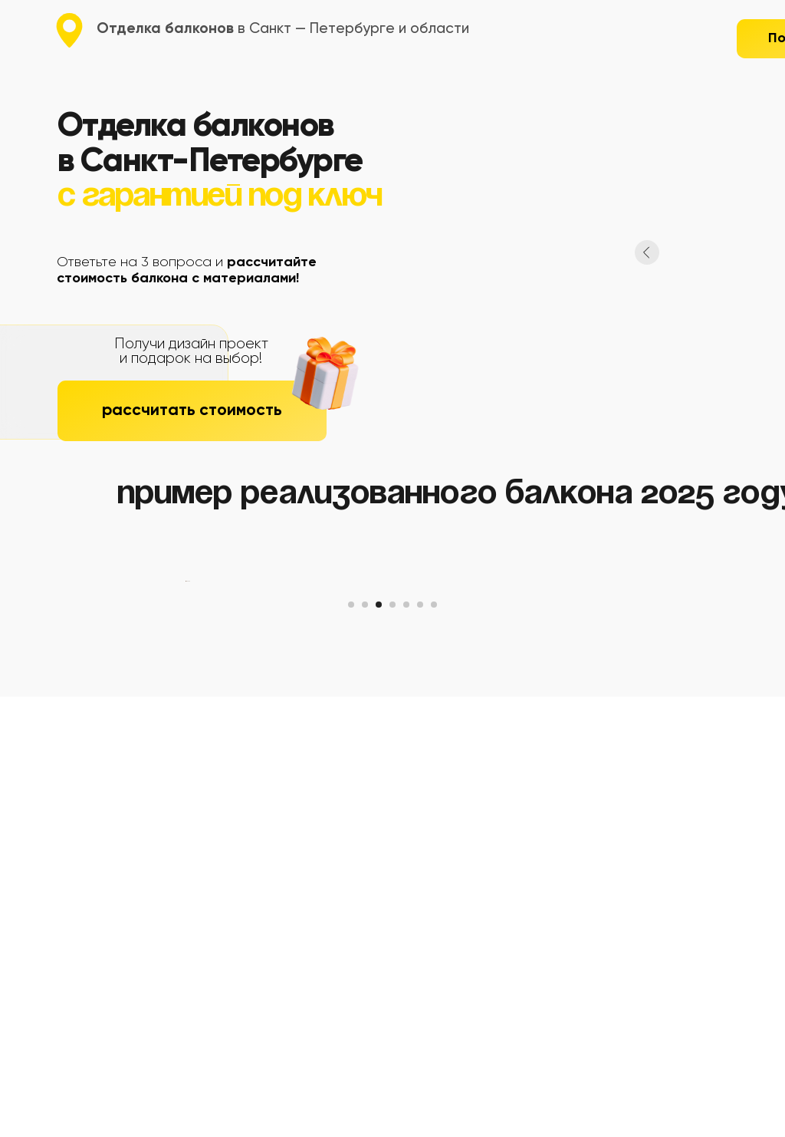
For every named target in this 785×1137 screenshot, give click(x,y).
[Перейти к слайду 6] (420, 1045)
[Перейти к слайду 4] (392, 1045)
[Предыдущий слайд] (185, 802)
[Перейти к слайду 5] (406, 1045)
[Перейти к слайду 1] (351, 1045)
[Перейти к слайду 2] (365, 1045)
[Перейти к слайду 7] (434, 1045)
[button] (192, 411)
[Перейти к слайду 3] (379, 1045)
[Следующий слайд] (599, 802)
